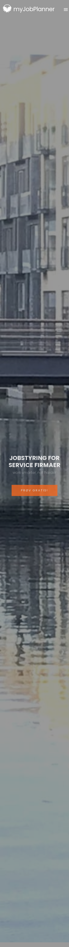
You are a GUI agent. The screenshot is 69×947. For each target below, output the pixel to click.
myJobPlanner (34, 9)
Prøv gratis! (34, 494)
